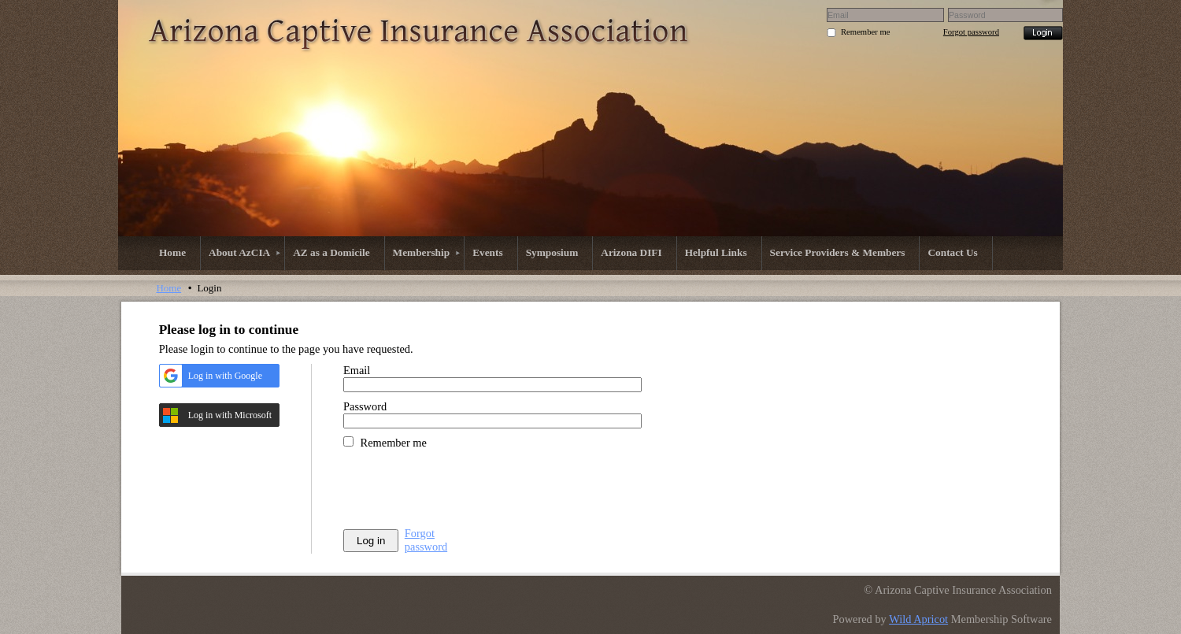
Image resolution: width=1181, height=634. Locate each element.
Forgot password (971, 32)
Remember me (865, 32)
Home (168, 288)
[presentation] (463, 488)
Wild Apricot (918, 619)
